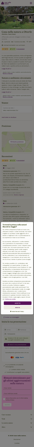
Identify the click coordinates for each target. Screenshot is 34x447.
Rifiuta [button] (17, 307)
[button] (17, 311)
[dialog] (17, 268)
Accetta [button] (17, 303)
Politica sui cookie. (10, 299)
